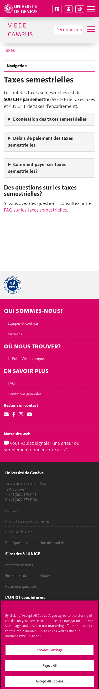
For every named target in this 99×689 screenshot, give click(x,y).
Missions (15, 334)
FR (57, 9)
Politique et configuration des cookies (35, 542)
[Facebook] (13, 414)
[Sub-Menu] (90, 30)
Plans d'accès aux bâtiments (27, 521)
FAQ (11, 383)
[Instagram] (21, 414)
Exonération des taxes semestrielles (50, 119)
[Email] (6, 414)
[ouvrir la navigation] (91, 9)
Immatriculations (19, 565)
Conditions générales (24, 394)
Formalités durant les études (28, 575)
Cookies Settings (49, 653)
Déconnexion (68, 29)
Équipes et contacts (23, 323)
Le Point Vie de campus (26, 358)
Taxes (9, 50)
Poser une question (20, 586)
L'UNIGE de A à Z (18, 532)
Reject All (49, 668)
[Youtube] (29, 414)
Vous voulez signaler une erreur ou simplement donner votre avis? (41, 446)
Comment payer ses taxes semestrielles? (37, 167)
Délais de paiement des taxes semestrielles (40, 141)
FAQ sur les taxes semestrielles (35, 210)
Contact (11, 510)
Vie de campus (20, 29)
